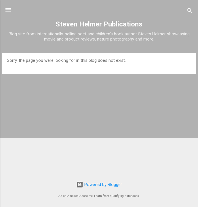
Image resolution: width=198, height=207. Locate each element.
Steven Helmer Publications (99, 24)
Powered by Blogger (99, 184)
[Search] (189, 11)
